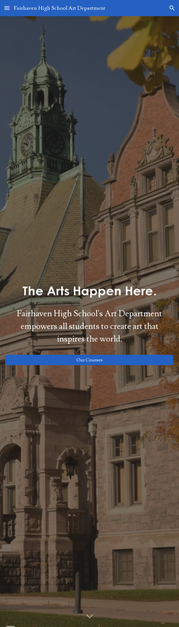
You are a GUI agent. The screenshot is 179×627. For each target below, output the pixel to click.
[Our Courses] (89, 359)
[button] (7, 8)
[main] (89, 291)
